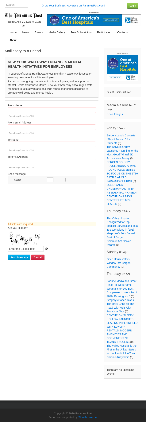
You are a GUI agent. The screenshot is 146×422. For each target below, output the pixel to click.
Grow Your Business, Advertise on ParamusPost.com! (73, 5)
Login (132, 5)
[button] (16, 179)
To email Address (18, 156)
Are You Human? (18, 227)
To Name (13, 139)
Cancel (38, 257)
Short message (17, 173)
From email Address (19, 122)
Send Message (19, 257)
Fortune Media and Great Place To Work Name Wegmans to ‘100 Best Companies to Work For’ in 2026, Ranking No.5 (122, 288)
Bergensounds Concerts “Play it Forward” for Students (121, 139)
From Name (15, 105)
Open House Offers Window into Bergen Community (118, 263)
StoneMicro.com (88, 417)
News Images (115, 114)
